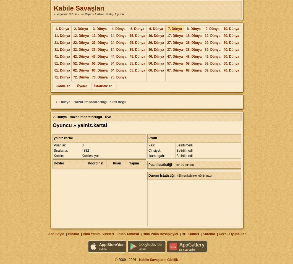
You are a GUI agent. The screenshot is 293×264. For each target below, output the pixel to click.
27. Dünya (175, 43)
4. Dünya (118, 29)
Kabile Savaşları (79, 8)
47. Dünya (175, 57)
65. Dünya (137, 70)
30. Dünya (231, 43)
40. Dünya (231, 50)
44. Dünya (119, 57)
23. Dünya (100, 43)
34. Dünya (119, 50)
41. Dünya (62, 57)
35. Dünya (137, 50)
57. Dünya (175, 63)
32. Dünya (81, 50)
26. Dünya (156, 43)
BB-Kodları (190, 234)
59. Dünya (213, 63)
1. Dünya (62, 29)
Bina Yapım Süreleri (98, 234)
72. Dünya (81, 77)
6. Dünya (156, 29)
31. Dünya (62, 50)
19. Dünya (213, 36)
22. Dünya (81, 43)
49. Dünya (213, 57)
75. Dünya (119, 77)
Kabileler (63, 86)
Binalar (73, 234)
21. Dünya (62, 43)
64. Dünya (119, 70)
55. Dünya (137, 63)
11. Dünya (62, 36)
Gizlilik (172, 260)
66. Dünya (156, 70)
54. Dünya (119, 63)
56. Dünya (156, 63)
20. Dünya (231, 36)
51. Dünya (62, 63)
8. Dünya (194, 29)
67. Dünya (175, 70)
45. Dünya (137, 57)
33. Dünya (100, 50)
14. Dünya (119, 36)
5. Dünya (137, 29)
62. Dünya (81, 70)
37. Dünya (175, 50)
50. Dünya (231, 57)
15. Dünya (137, 36)
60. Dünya (231, 63)
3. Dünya (100, 29)
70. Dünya (231, 70)
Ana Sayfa (56, 234)
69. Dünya (213, 70)
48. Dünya (194, 57)
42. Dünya (81, 57)
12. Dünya (81, 36)
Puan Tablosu (128, 234)
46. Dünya (156, 57)
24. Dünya (119, 43)
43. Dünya (100, 57)
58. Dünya (194, 63)
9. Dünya (212, 29)
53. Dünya (100, 63)
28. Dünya (194, 43)
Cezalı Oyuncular (232, 234)
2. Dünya (81, 29)
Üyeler (82, 86)
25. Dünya (137, 43)
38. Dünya (194, 50)
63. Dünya (100, 70)
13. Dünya (100, 36)
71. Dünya (62, 77)
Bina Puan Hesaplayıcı (160, 234)
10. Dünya (231, 29)
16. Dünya (156, 36)
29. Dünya (213, 43)
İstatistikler (103, 86)
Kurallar (209, 234)
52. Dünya (81, 63)
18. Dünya (194, 36)
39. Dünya (213, 50)
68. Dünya (194, 70)
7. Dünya (175, 29)
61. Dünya (62, 70)
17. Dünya (175, 36)
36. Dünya (156, 50)
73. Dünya (100, 77)
